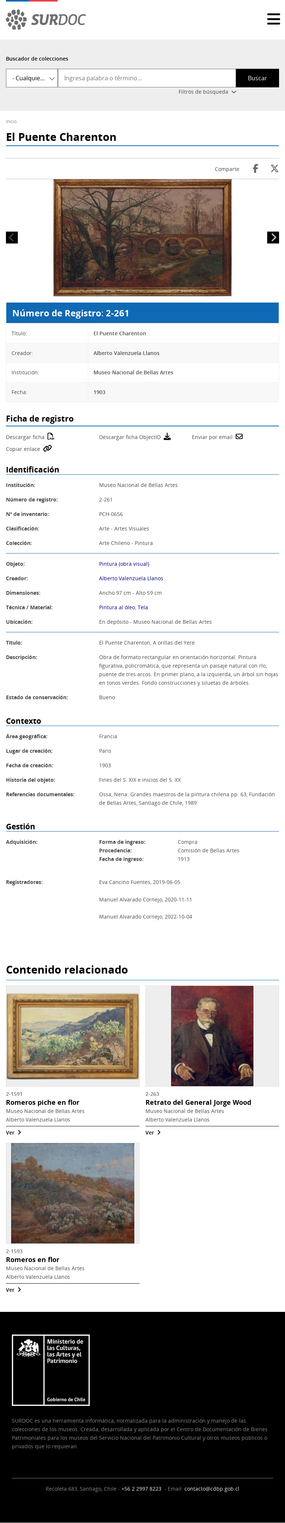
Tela (143, 607)
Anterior (12, 237)
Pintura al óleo (117, 607)
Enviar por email (212, 437)
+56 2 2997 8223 (142, 1488)
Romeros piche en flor (42, 1102)
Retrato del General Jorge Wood (198, 1102)
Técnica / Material (28, 607)
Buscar (257, 78)
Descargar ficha (25, 437)
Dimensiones (22, 592)
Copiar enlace (23, 448)
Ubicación (18, 621)
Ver (10, 1132)
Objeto (14, 563)
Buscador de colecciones (37, 58)
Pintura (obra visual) (124, 563)
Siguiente (273, 237)
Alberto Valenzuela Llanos (131, 578)
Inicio (11, 121)
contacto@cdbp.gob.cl (211, 1488)
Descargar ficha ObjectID (130, 437)
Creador (16, 578)
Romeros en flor (32, 1259)
